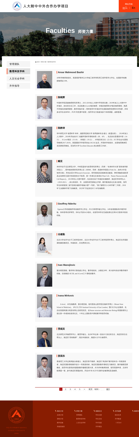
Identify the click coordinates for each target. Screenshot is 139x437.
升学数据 (118, 419)
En (133, 7)
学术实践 (99, 422)
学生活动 (99, 419)
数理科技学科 (17, 71)
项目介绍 (60, 411)
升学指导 (14, 85)
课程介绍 (60, 419)
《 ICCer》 (118, 422)
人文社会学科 (17, 78)
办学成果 (118, 411)
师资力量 (43, 62)
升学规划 (99, 426)
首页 (38, 62)
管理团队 (14, 64)
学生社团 (99, 415)
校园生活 (99, 411)
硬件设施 (60, 422)
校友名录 (118, 415)
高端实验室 (61, 426)
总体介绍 (60, 415)
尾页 (90, 389)
